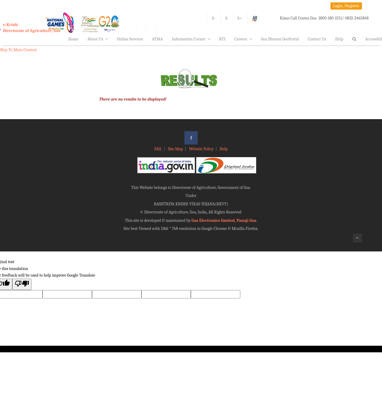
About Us (97, 39)
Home (73, 39)
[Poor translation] (21, 284)
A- (213, 18)
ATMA (157, 39)
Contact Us (317, 39)
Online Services (130, 39)
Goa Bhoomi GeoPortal (280, 39)
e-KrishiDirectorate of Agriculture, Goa (32, 27)
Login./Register (346, 5)
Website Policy (201, 148)
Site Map (175, 148)
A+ (239, 18)
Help (339, 39)
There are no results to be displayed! (132, 99)
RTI (222, 39)
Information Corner (191, 39)
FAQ (158, 148)
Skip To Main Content (18, 49)
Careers (243, 39)
